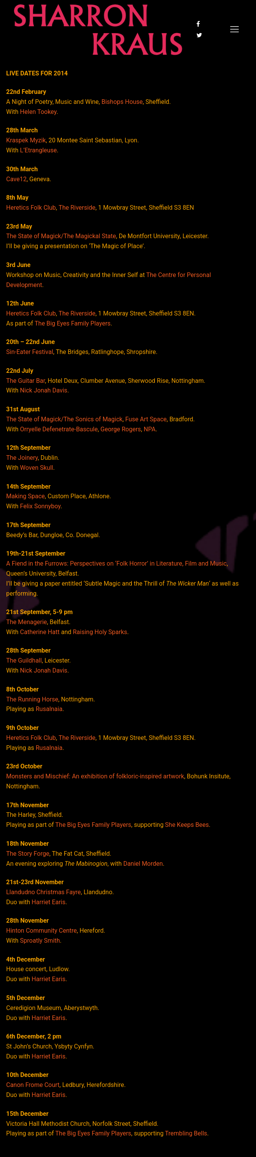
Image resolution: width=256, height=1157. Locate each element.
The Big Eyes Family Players (73, 323)
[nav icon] (234, 30)
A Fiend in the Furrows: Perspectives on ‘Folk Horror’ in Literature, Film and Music (116, 563)
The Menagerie (26, 622)
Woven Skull (36, 467)
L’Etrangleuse (38, 150)
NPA (150, 429)
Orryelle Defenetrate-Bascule (59, 429)
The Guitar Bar (25, 380)
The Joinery (22, 457)
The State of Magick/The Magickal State (61, 236)
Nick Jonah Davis (43, 390)
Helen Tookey (38, 111)
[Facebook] (198, 24)
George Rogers (120, 429)
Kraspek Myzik (26, 140)
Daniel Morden (143, 863)
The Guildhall (24, 660)
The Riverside (76, 207)
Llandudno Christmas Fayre (43, 892)
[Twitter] (199, 34)
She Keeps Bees (187, 824)
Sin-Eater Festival (29, 352)
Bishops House (122, 101)
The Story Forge (27, 853)
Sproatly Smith (40, 940)
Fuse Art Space (146, 419)
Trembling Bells (186, 1133)
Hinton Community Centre (41, 930)
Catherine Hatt (40, 632)
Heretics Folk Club (31, 207)
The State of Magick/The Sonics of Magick (64, 419)
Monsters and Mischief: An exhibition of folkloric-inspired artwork (95, 776)
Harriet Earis (48, 902)
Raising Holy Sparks (100, 632)
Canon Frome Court (33, 1085)
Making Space (25, 496)
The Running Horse (32, 699)
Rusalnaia (49, 709)
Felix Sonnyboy (40, 506)
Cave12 (16, 179)
